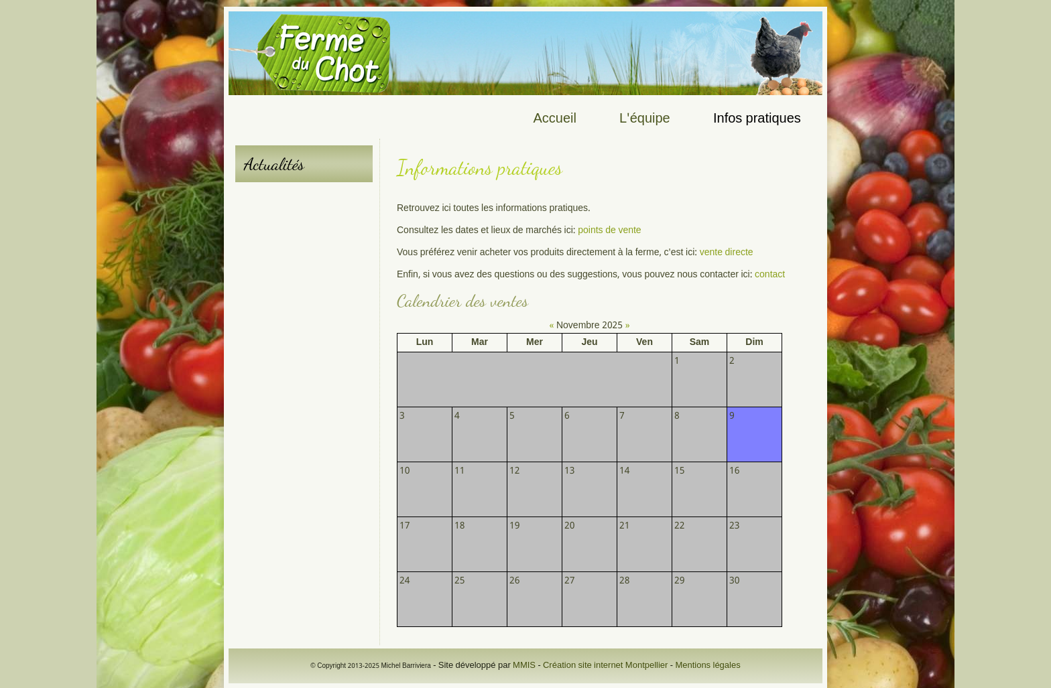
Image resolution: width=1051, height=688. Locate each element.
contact (770, 275)
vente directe (726, 253)
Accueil (555, 119)
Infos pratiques (757, 119)
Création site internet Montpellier (605, 665)
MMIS (524, 665)
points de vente (608, 230)
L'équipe (644, 119)
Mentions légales (707, 665)
